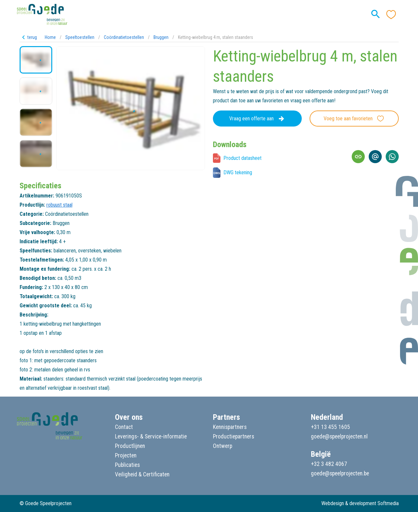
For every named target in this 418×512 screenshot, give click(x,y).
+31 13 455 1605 (330, 427)
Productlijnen (130, 446)
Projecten (126, 455)
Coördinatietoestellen (124, 37)
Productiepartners (233, 436)
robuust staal (59, 205)
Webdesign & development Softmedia (360, 503)
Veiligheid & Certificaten (142, 474)
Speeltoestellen (79, 37)
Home (50, 37)
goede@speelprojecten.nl (339, 436)
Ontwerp (222, 446)
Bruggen (161, 37)
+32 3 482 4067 (329, 464)
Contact (124, 427)
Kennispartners (230, 427)
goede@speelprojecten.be (340, 473)
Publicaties (127, 465)
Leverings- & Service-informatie (151, 436)
